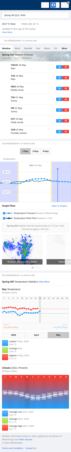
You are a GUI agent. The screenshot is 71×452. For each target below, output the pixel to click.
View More (7, 32)
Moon (47, 48)
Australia (6, 58)
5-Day (46, 151)
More (64, 48)
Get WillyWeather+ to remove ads (20, 40)
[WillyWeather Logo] (7, 5)
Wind (17, 48)
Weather (6, 48)
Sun (38, 48)
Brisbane (26, 58)
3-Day (35, 151)
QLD (16, 58)
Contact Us (30, 448)
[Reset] (60, 15)
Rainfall (28, 48)
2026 (13, 335)
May (58, 335)
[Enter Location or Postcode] (35, 15)
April (36, 335)
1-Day (25, 151)
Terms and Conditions (12, 448)
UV (55, 48)
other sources (25, 439)
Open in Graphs (59, 206)
